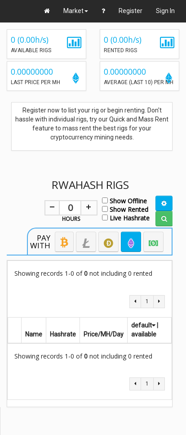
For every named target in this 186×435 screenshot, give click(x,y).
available (143, 334)
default (143, 325)
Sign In (165, 10)
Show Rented (125, 209)
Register (130, 10)
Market (75, 10)
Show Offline (124, 200)
